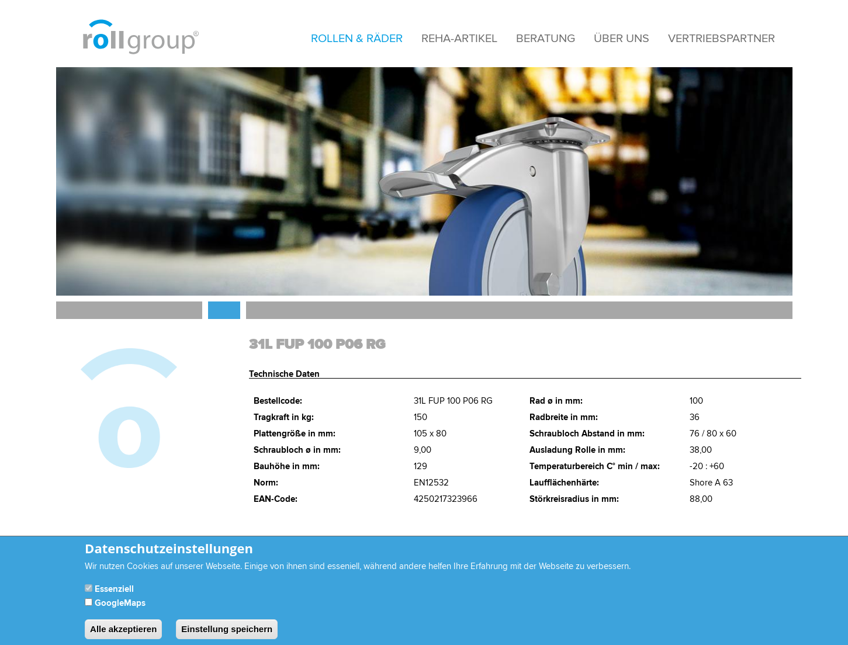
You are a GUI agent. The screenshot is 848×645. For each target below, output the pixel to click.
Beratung (545, 39)
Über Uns (621, 39)
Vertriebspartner (721, 39)
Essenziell (114, 596)
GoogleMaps (120, 610)
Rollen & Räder (357, 39)
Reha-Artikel (459, 39)
